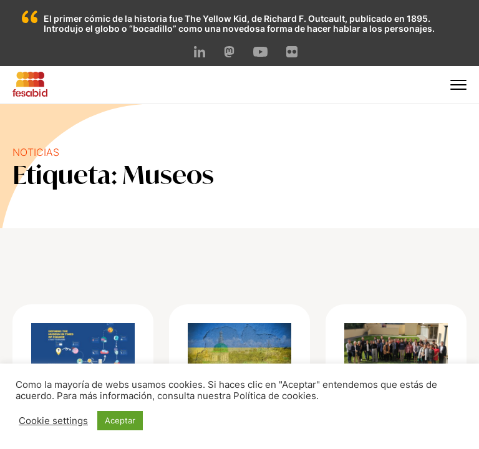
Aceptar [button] (120, 420)
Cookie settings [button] (53, 421)
